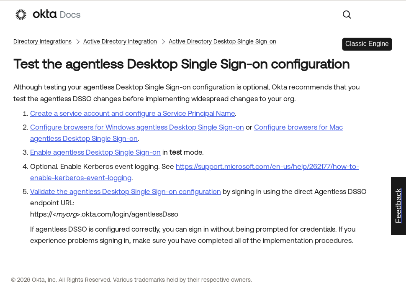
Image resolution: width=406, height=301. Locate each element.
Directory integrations (42, 41)
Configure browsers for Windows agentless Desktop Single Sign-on (137, 127)
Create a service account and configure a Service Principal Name (132, 113)
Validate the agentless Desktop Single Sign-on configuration (125, 191)
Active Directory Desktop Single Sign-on (222, 41)
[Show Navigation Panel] (387, 14)
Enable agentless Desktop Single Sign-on (95, 152)
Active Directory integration (120, 41)
